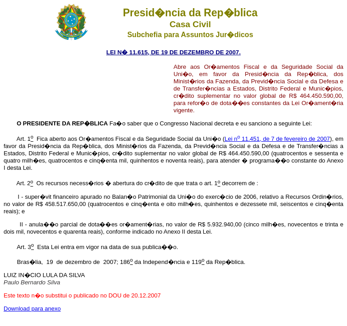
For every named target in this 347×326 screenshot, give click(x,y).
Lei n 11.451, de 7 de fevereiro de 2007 (277, 138)
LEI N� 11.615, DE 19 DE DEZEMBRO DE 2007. (173, 52)
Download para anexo (32, 308)
